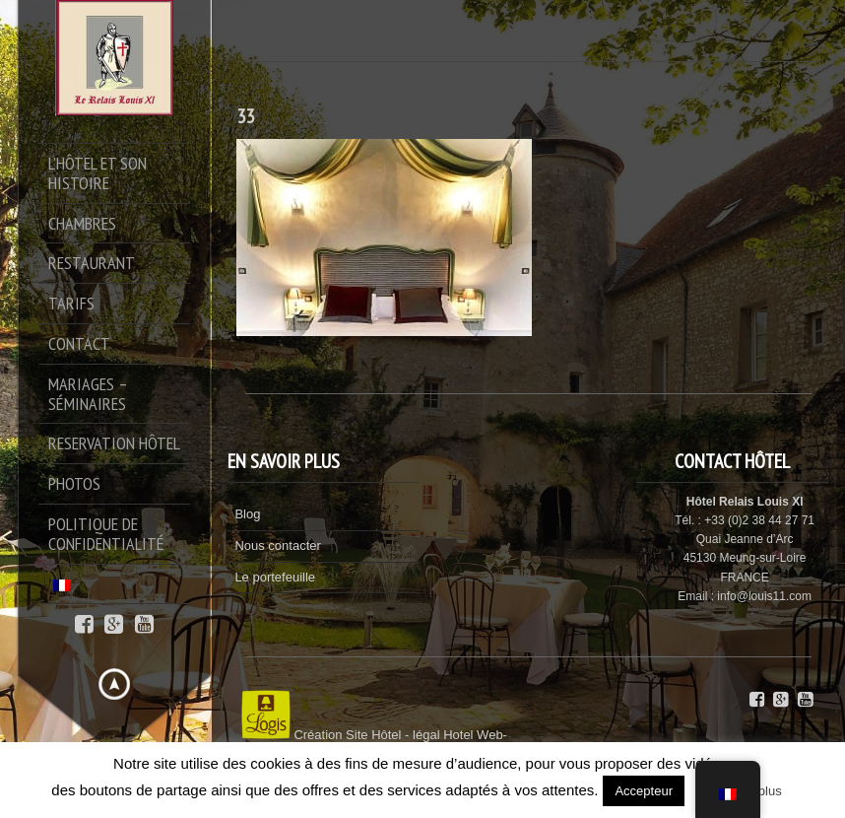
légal (426, 734)
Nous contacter (277, 545)
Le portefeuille (274, 577)
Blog (247, 514)
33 (245, 116)
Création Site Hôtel (347, 734)
